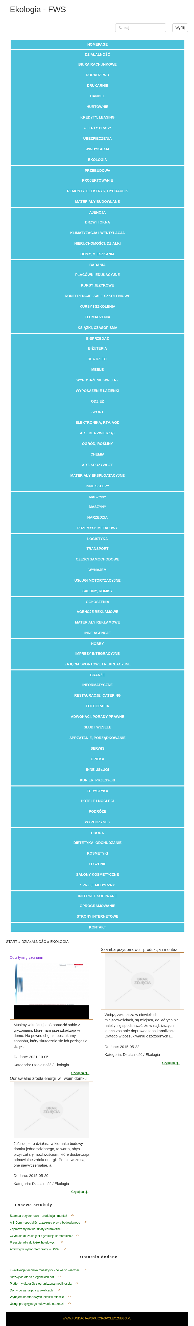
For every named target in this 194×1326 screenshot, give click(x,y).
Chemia (97, 454)
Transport (97, 549)
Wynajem (97, 570)
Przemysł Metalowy (97, 528)
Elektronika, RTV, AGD (97, 422)
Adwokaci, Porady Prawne (97, 717)
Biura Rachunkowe (97, 64)
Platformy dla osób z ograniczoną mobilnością (40, 1283)
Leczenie (97, 864)
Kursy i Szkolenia (97, 306)
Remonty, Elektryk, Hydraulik (97, 191)
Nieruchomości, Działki (97, 243)
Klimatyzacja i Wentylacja (97, 233)
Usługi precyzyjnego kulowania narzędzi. (37, 1304)
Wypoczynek (97, 822)
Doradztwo (97, 75)
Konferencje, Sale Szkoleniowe (97, 296)
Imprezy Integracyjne (97, 654)
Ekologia (97, 160)
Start (11, 942)
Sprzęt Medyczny (97, 885)
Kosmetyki (97, 853)
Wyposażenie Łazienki (97, 391)
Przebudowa (97, 170)
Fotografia (97, 706)
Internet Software (97, 896)
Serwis (98, 748)
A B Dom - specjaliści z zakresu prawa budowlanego (45, 1222)
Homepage (97, 44)
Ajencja (97, 212)
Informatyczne (97, 685)
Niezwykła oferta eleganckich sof (32, 1277)
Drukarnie (97, 85)
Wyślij (180, 28)
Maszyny (97, 497)
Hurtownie (97, 107)
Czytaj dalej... (80, 1073)
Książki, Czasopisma (97, 328)
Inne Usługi (97, 770)
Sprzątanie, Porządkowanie (97, 738)
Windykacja (98, 149)
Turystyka (97, 791)
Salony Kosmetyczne (97, 874)
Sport (97, 412)
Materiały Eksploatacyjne (97, 475)
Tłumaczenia (97, 317)
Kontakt (97, 927)
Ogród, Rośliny (97, 444)
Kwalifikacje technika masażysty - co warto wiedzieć (45, 1270)
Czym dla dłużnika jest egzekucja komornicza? (41, 1236)
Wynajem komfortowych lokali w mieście (37, 1297)
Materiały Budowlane (97, 202)
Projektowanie (97, 180)
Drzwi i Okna (97, 222)
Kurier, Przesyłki (97, 780)
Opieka (97, 759)
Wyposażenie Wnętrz (97, 380)
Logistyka (97, 539)
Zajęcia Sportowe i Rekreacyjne (97, 664)
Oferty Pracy (97, 128)
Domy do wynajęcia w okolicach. (32, 1290)
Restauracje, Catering (97, 695)
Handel (97, 96)
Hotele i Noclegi (97, 801)
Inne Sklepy (97, 486)
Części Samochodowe (97, 559)
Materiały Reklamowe (97, 622)
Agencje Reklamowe (97, 612)
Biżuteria (97, 348)
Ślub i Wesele (97, 727)
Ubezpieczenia (97, 138)
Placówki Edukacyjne (97, 275)
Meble (97, 370)
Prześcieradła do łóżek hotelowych (33, 1242)
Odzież (97, 401)
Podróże (97, 811)
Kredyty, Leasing (97, 117)
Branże (97, 675)
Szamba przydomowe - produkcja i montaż (38, 1216)
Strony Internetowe (97, 916)
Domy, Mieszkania (97, 254)
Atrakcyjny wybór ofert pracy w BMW (34, 1249)
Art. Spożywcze (97, 465)
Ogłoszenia (97, 602)
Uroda (97, 833)
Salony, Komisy (97, 591)
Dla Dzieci (97, 359)
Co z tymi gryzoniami (26, 957)
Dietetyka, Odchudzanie (98, 843)
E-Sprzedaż (97, 338)
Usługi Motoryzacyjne (98, 580)
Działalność (97, 54)
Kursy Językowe (97, 285)
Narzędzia (97, 517)
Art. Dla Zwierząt (97, 433)
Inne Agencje (97, 633)
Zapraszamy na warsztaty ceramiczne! (36, 1229)
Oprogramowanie (97, 906)
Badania (97, 265)
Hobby (97, 644)
